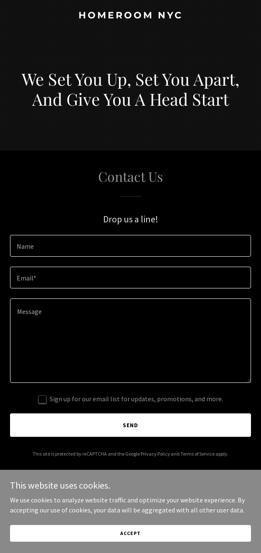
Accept (130, 533)
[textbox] (130, 246)
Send (130, 425)
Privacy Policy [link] (155, 454)
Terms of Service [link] (197, 454)
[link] (130, 16)
